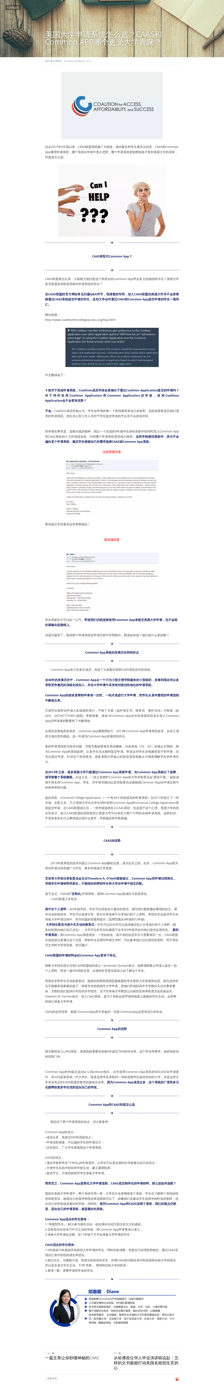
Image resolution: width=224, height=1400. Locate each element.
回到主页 (13, 7)
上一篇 (50, 1353)
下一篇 (118, 1353)
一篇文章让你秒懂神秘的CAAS (72, 1357)
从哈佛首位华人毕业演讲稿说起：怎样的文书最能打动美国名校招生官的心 (146, 1362)
